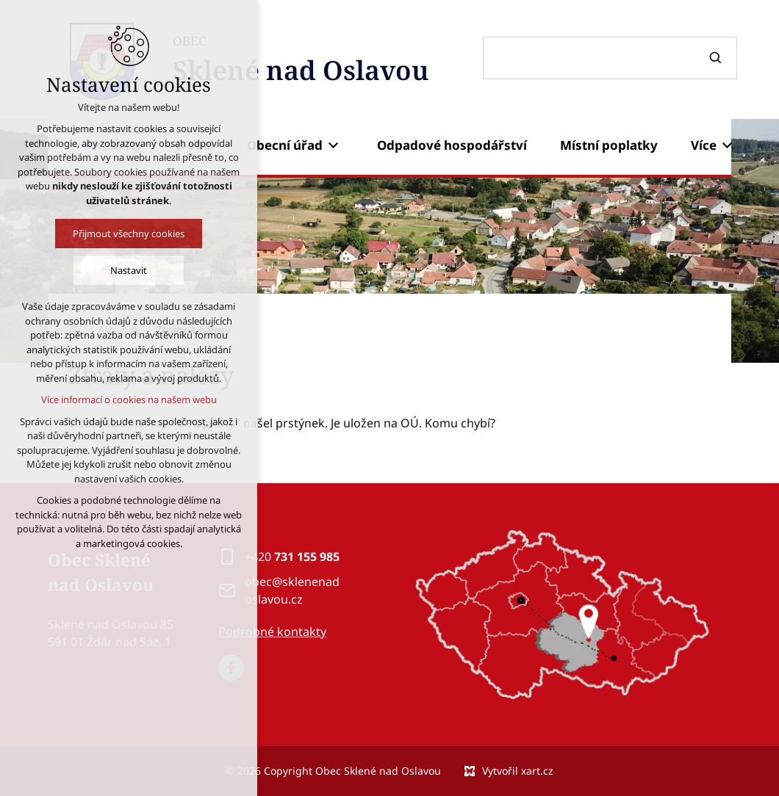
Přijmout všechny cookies (128, 233)
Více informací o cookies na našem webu (128, 399)
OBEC (300, 61)
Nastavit (128, 270)
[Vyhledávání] (717, 58)
